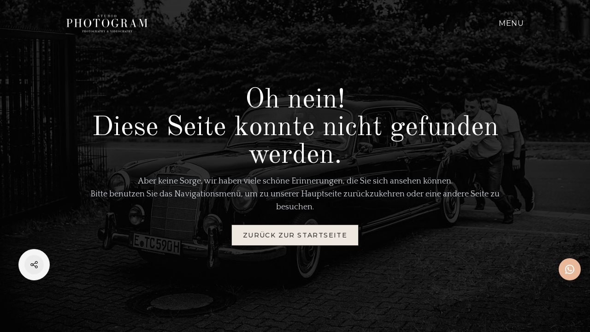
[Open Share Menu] (34, 264)
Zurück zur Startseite (295, 235)
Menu (511, 23)
